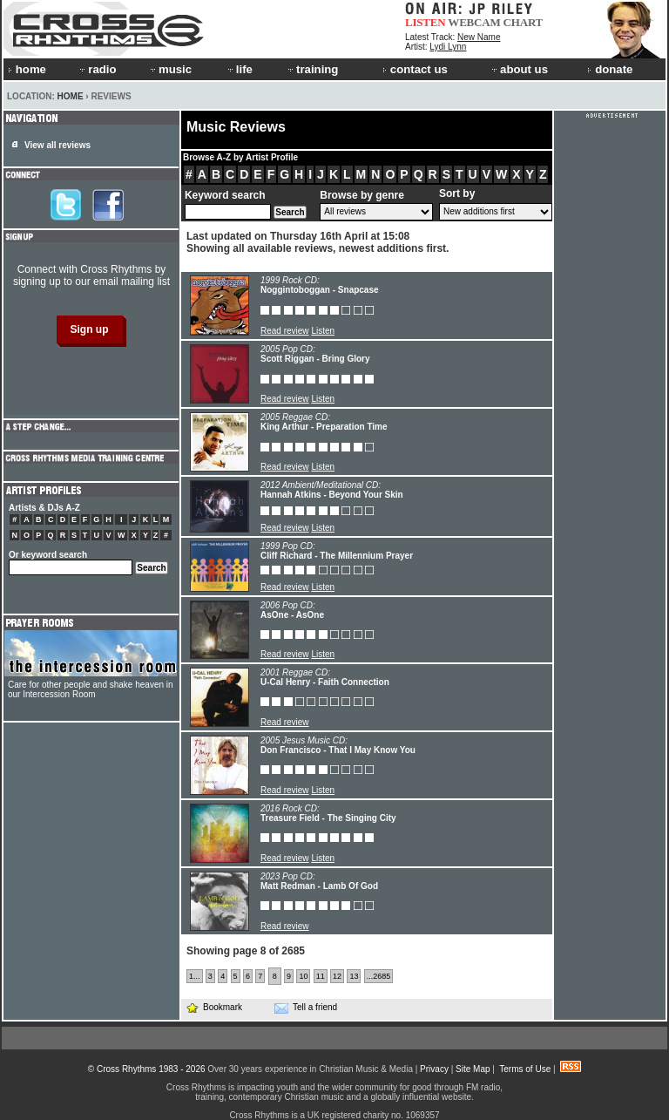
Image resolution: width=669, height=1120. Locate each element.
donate (609, 69)
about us (519, 69)
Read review (284, 331)
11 (320, 976)
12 (337, 976)
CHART (523, 22)
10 (303, 976)
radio (97, 69)
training (312, 69)
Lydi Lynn (447, 46)
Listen (322, 331)
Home (70, 96)
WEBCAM (474, 22)
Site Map (473, 1069)
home (27, 69)
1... (194, 976)
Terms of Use (525, 1069)
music (170, 69)
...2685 (379, 976)
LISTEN (425, 22)
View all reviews (57, 145)
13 (353, 976)
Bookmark (214, 1007)
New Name (478, 37)
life (239, 69)
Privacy (434, 1069)
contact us (415, 69)
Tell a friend (305, 1007)
